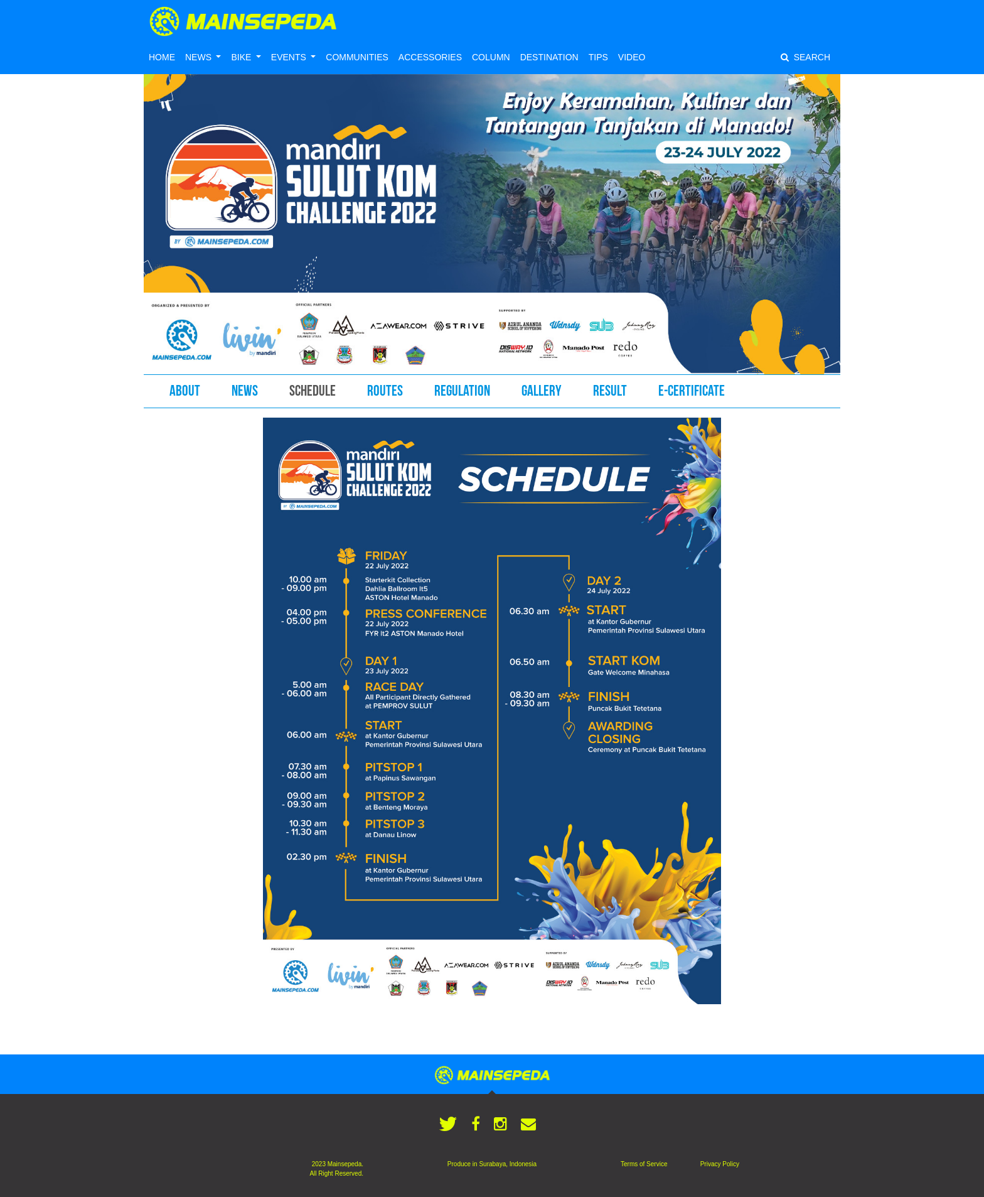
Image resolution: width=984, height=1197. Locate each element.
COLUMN (491, 57)
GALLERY (541, 391)
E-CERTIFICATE (691, 391)
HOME (162, 57)
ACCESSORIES (430, 57)
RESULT (610, 391)
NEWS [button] (199, 57)
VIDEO (632, 57)
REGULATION (462, 391)
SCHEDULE (312, 391)
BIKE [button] (242, 57)
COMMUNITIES (357, 57)
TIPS (598, 57)
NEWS (245, 391)
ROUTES (385, 391)
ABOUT (184, 391)
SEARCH (805, 57)
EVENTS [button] (290, 57)
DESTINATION (549, 57)
